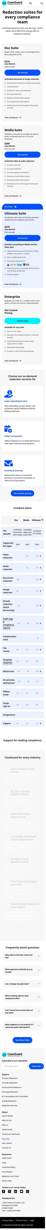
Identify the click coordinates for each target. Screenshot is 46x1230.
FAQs (4, 1162)
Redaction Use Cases (10, 1176)
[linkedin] (15, 1191)
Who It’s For (7, 1120)
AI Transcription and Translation (15, 1096)
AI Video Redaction (10, 1078)
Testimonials (7, 1129)
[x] (9, 1191)
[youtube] (21, 1191)
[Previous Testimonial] (19, 927)
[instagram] (27, 1191)
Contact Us (6, 1147)
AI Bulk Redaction (9, 1101)
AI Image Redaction (10, 1092)
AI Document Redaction (11, 1087)
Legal (32, 1220)
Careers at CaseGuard (11, 1134)
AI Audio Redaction (10, 1083)
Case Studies (7, 1171)
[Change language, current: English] (36, 3)
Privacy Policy (7, 1220)
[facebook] (3, 1191)
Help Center (7, 1158)
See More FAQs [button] (22, 1040)
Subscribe (36, 1066)
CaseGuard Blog (8, 1167)
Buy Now (5, 1138)
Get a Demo (7, 1143)
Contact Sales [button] (22, 321)
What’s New (7, 1181)
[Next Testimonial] (26, 927)
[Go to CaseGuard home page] (22, 1054)
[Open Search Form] (30, 3)
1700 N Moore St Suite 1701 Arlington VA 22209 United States (13, 1205)
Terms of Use (21, 1220)
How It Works (7, 1116)
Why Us (5, 1125)
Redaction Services (9, 1105)
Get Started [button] (22, 72)
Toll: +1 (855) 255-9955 (11, 1210)
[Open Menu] (41, 3)
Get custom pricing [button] (22, 493)
